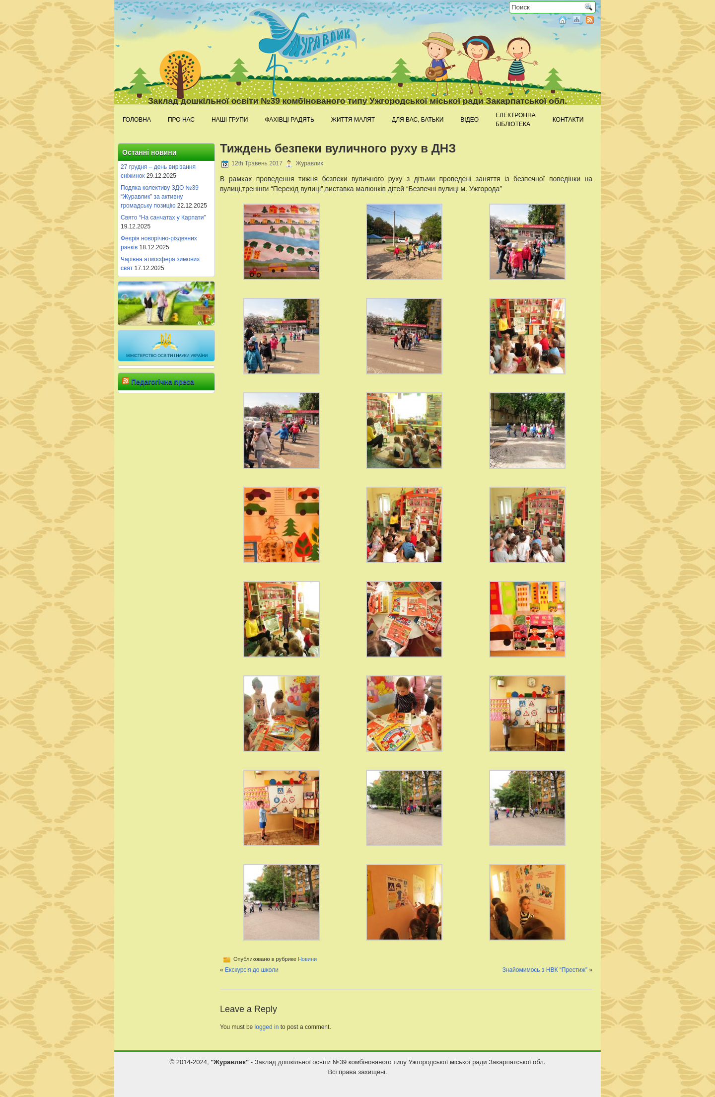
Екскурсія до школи (252, 969)
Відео (469, 119)
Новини (307, 959)
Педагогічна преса (162, 382)
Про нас (181, 119)
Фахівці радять (289, 119)
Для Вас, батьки (417, 119)
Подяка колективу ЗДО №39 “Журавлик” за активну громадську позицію (160, 196)
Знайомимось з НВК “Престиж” (544, 969)
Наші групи (230, 119)
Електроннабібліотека (516, 120)
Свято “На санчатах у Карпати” (163, 217)
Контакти (568, 119)
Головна (137, 119)
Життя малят (353, 119)
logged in (267, 1027)
